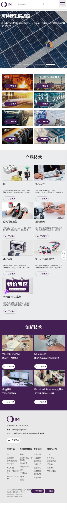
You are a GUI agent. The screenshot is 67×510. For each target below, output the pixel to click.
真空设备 (10, 474)
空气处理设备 (12, 468)
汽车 (22, 477)
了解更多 (11, 86)
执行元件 (10, 465)
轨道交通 (23, 470)
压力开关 (10, 471)
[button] (16, 64)
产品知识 (37, 471)
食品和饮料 (24, 473)
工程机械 (23, 480)
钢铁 (22, 461)
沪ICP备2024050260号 (15, 503)
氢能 (22, 487)
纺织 (22, 483)
